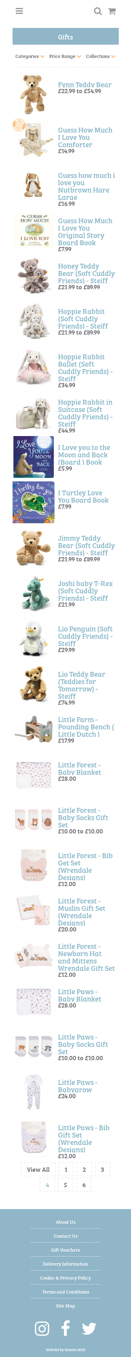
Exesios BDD (75, 1349)
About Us (65, 1221)
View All (38, 1169)
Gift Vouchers (65, 1249)
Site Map (65, 1305)
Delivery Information (65, 1263)
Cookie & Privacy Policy (65, 1277)
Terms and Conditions (65, 1291)
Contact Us (66, 1235)
